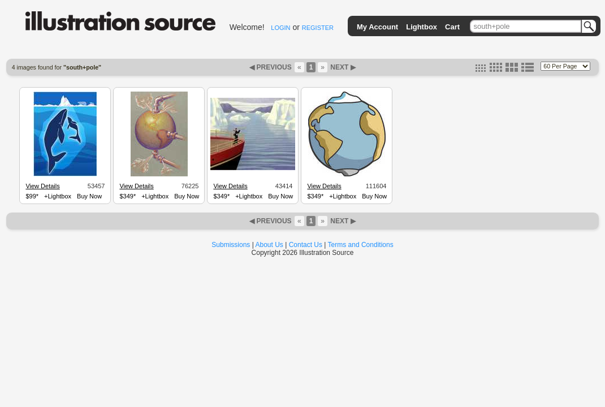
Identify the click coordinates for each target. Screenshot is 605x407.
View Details (42, 186)
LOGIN (280, 27)
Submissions (230, 245)
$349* (127, 196)
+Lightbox (57, 196)
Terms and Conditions (361, 245)
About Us (269, 245)
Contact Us (305, 245)
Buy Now (89, 196)
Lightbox (421, 27)
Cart (452, 27)
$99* (31, 196)
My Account (377, 27)
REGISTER (318, 27)
